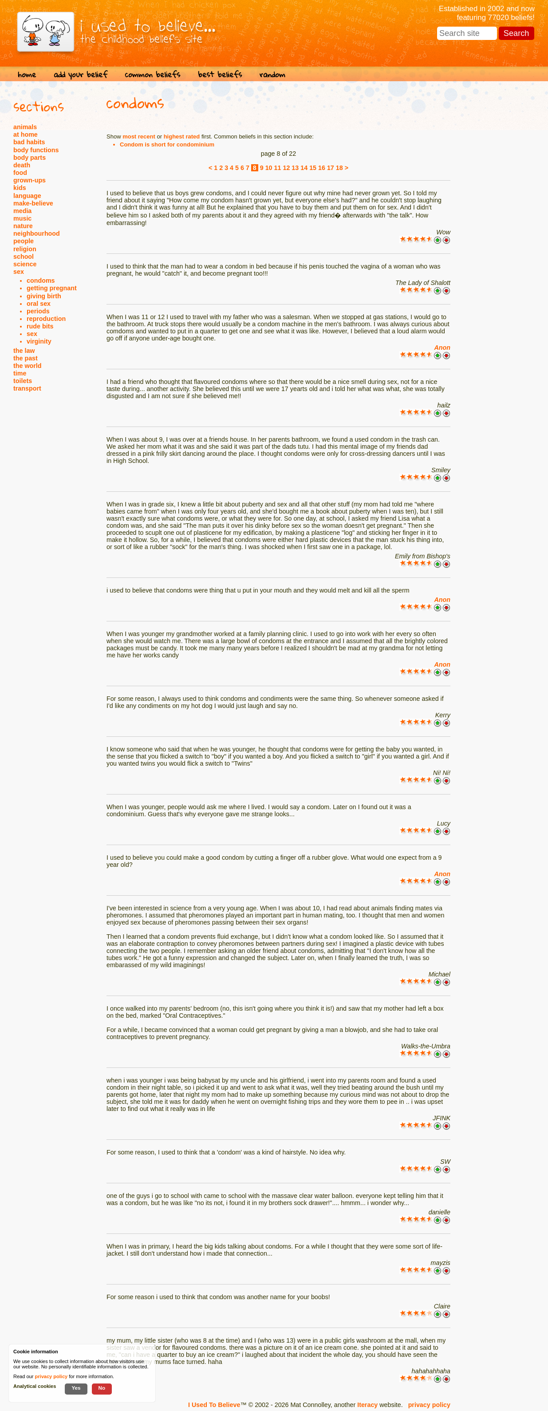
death (21, 165)
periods (38, 311)
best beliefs (220, 74)
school (23, 256)
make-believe (33, 203)
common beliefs (152, 74)
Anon (442, 347)
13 (295, 167)
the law (24, 350)
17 (330, 167)
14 (304, 167)
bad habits (29, 142)
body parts (29, 157)
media (22, 210)
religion (24, 249)
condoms (41, 280)
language (27, 195)
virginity (39, 341)
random (272, 74)
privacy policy (429, 1404)
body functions (36, 150)
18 (339, 167)
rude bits (40, 326)
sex (18, 271)
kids (19, 187)
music (22, 218)
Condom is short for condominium (167, 144)
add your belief (80, 74)
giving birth (44, 296)
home (27, 74)
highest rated (182, 136)
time (19, 373)
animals (25, 126)
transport (27, 388)
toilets (22, 380)
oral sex (39, 303)
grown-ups (29, 180)
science (24, 264)
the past (25, 358)
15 (312, 167)
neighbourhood (36, 233)
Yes (75, 1388)
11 (277, 167)
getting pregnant (52, 288)
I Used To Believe (214, 1404)
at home (25, 134)
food (20, 172)
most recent (138, 136)
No (102, 1388)
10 (268, 167)
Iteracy (367, 1404)
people (23, 241)
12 (286, 167)
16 (321, 167)
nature (23, 225)
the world (27, 365)
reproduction (46, 318)
